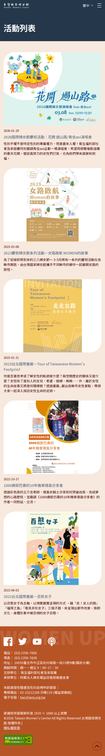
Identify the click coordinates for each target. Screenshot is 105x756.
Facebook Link (8, 641)
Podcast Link (51, 641)
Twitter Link (22, 641)
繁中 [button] (86, 5)
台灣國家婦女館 (16, 5)
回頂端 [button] (97, 746)
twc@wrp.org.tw (32, 697)
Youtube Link (37, 641)
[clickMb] (99, 5)
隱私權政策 (12, 727)
